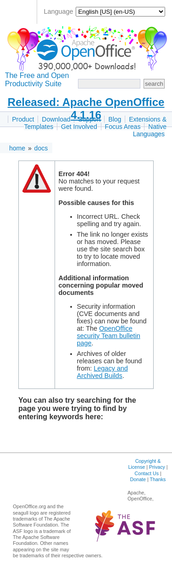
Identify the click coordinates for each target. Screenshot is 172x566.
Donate (138, 479)
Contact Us (146, 473)
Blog (114, 119)
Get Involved (79, 126)
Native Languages (149, 130)
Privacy (157, 467)
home (17, 148)
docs (41, 148)
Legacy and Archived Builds (102, 372)
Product (23, 119)
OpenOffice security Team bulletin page (108, 336)
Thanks (158, 479)
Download (56, 119)
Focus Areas (123, 126)
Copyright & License (144, 464)
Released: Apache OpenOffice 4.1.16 (86, 108)
